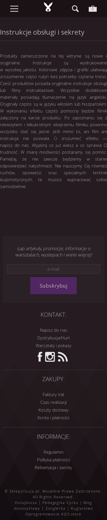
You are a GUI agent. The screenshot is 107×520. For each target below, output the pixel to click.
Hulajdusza (26, 502)
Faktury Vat (53, 394)
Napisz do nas (53, 330)
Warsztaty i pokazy (53, 345)
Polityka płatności (53, 459)
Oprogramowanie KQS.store (53, 514)
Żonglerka (56, 508)
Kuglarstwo (82, 508)
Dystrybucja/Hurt (53, 338)
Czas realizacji (53, 402)
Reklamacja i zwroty (53, 467)
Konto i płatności (53, 417)
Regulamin (54, 452)
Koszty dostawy (53, 410)
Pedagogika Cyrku (60, 502)
